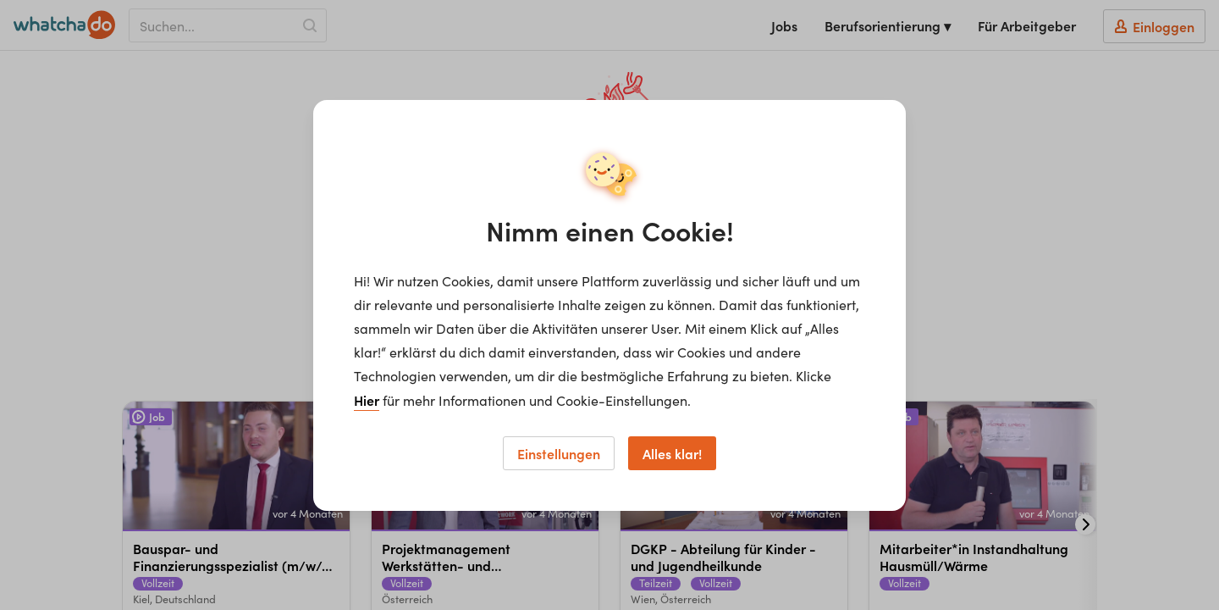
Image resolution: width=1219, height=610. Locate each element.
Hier (366, 400)
